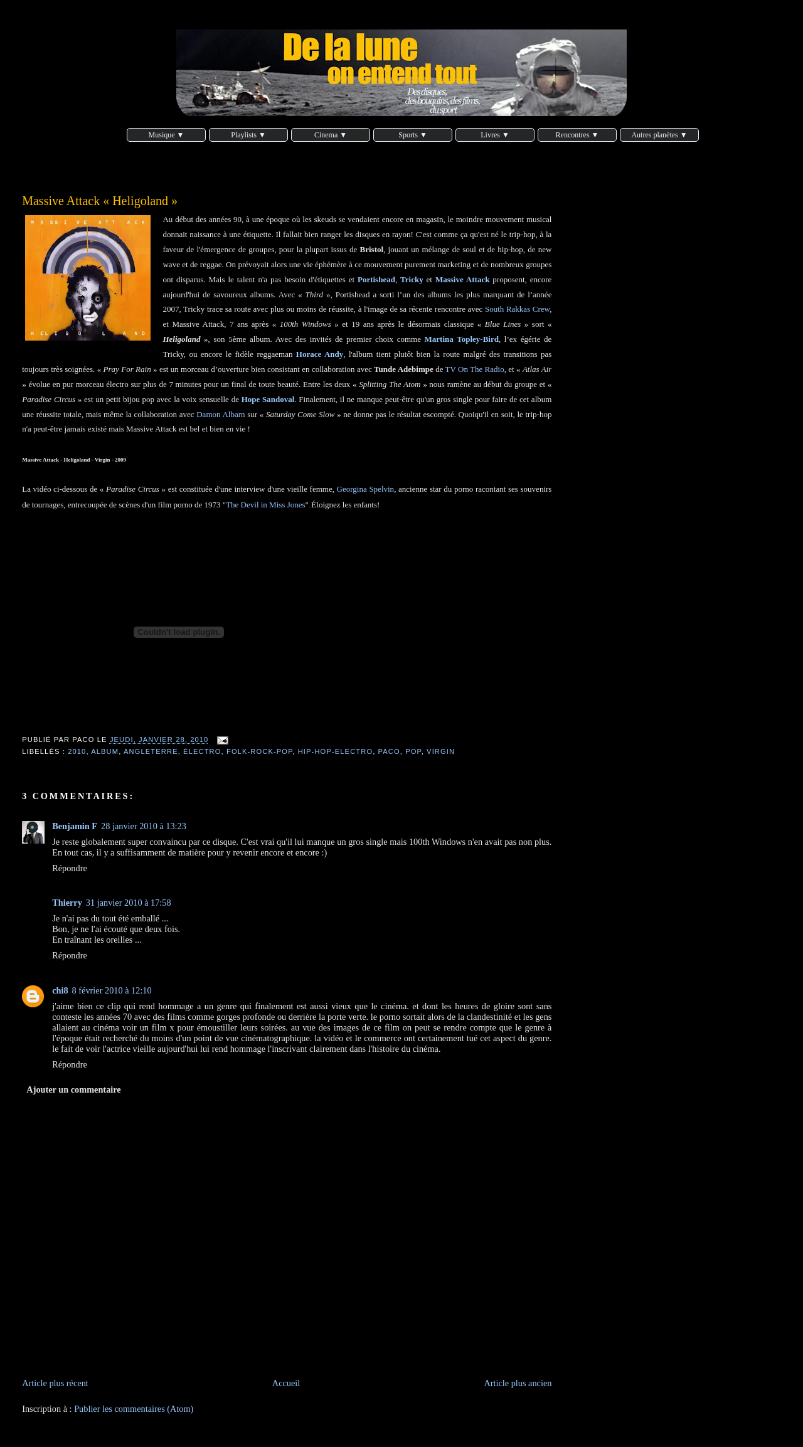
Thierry (67, 903)
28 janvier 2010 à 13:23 (143, 826)
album (105, 751)
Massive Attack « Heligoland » (100, 201)
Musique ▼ (166, 134)
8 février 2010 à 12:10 (112, 990)
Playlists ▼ (248, 134)
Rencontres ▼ (577, 134)
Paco (389, 751)
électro (202, 751)
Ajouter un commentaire (73, 1089)
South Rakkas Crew (517, 309)
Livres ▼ (495, 134)
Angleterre (151, 751)
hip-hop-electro (335, 751)
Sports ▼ (412, 134)
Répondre (69, 868)
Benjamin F (74, 826)
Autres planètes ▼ (659, 134)
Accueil (286, 1383)
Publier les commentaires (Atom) (133, 1409)
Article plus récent (55, 1383)
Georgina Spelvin (366, 489)
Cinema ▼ (330, 134)
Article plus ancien (517, 1383)
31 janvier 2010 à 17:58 (128, 903)
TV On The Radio (474, 369)
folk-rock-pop (259, 751)
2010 (77, 751)
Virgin (441, 751)
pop (413, 751)
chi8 (60, 990)
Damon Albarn (220, 414)
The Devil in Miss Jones (265, 504)
